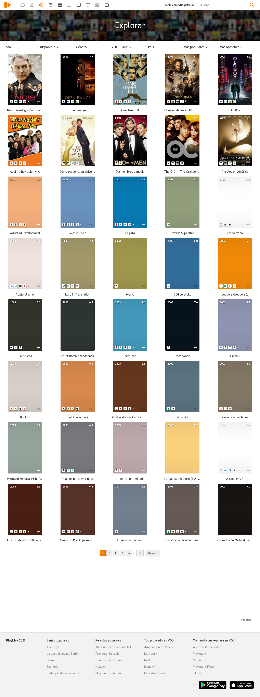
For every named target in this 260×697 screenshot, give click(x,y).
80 (140, 553)
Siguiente (153, 553)
